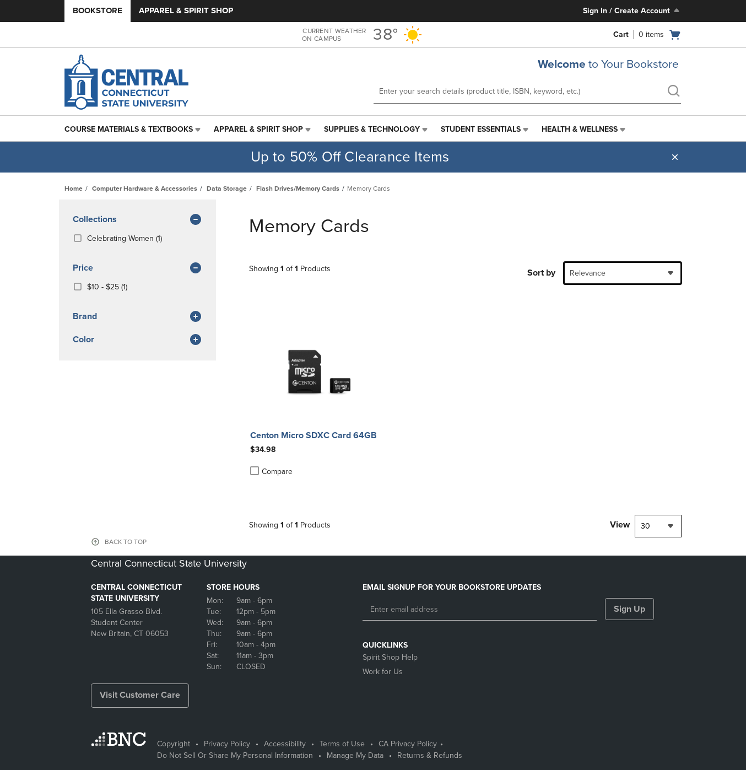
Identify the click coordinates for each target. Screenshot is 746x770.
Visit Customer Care (140, 695)
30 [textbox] (645, 526)
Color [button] (137, 340)
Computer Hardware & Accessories (144, 188)
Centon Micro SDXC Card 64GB (313, 435)
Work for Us (383, 671)
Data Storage (227, 188)
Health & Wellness (580, 129)
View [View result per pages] (620, 524)
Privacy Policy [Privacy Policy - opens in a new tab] (227, 744)
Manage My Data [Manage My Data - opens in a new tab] (355, 755)
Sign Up (629, 609)
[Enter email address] (480, 610)
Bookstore (97, 10)
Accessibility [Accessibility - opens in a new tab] (285, 744)
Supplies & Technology (372, 129)
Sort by (541, 272)
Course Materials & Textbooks (128, 129)
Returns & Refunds (429, 755)
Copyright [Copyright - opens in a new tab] (173, 744)
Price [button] (137, 268)
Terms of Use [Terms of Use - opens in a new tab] (342, 744)
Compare (271, 471)
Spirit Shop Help (390, 657)
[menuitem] (133, 129)
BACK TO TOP (126, 542)
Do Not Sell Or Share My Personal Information (235, 755)
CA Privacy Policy (408, 744)
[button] (674, 157)
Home (73, 188)
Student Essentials (481, 129)
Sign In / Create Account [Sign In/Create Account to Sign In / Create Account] (632, 10)
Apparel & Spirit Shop (186, 10)
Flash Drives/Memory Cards (297, 188)
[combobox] (623, 273)
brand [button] (137, 317)
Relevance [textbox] (588, 273)
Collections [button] (137, 220)
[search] (673, 92)
